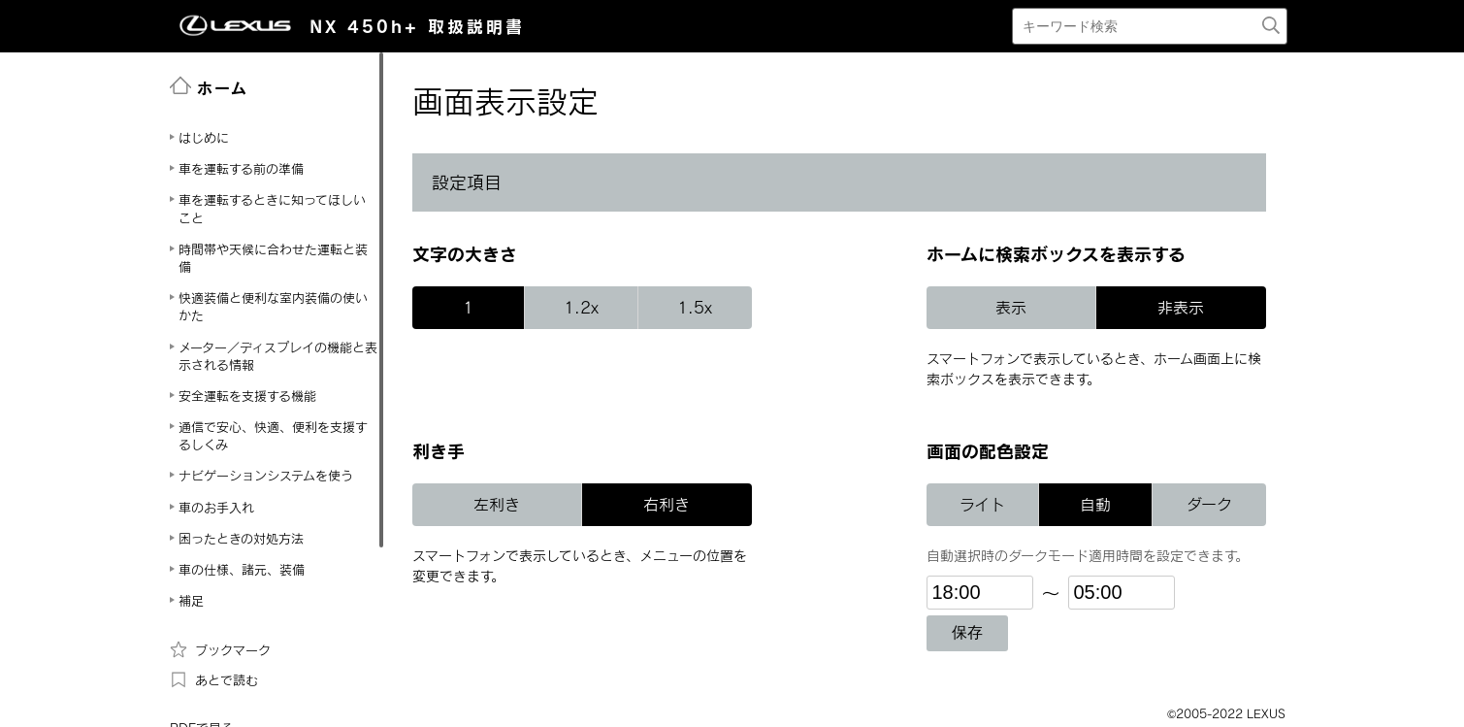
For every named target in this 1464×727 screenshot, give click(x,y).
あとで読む (214, 679)
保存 (967, 632)
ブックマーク (220, 649)
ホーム (209, 86)
